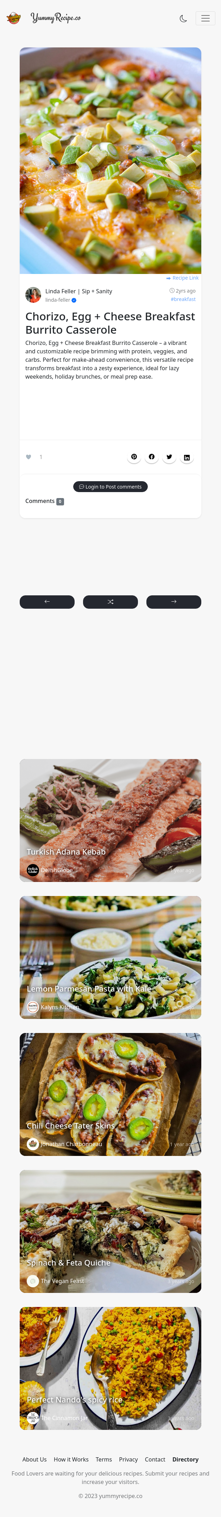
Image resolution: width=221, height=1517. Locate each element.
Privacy (128, 1459)
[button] (152, 457)
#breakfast (183, 299)
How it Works (71, 1459)
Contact (155, 1459)
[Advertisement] (110, 412)
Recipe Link (182, 277)
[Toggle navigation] (205, 18)
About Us (35, 1459)
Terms (104, 1459)
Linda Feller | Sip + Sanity (78, 291)
